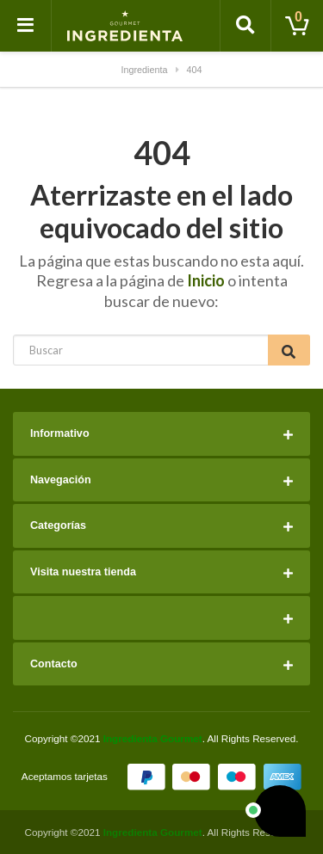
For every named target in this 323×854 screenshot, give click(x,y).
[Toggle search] (245, 26)
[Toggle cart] (297, 26)
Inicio (206, 280)
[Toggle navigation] (26, 26)
